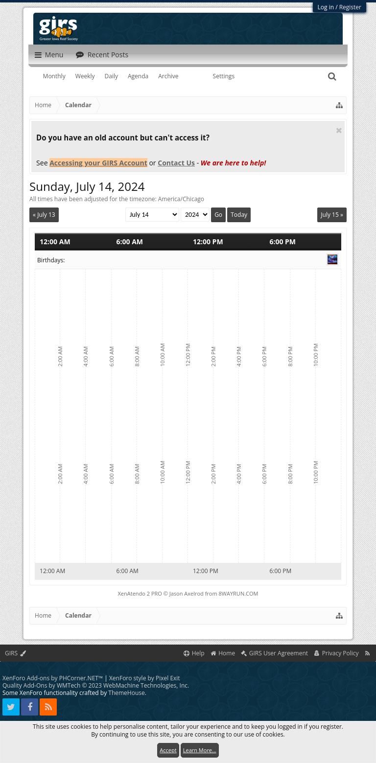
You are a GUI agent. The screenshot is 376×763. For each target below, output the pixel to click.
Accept (168, 750)
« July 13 (44, 214)
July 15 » (332, 214)
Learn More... (199, 750)
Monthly (54, 76)
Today (239, 214)
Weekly (85, 76)
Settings (224, 76)
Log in (326, 7)
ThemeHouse (126, 693)
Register (350, 7)
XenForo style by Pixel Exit (144, 678)
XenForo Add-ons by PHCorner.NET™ (52, 678)
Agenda (138, 76)
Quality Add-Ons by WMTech (95, 685)
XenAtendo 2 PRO (140, 593)
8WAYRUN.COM (238, 593)
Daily (111, 76)
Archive (168, 76)
